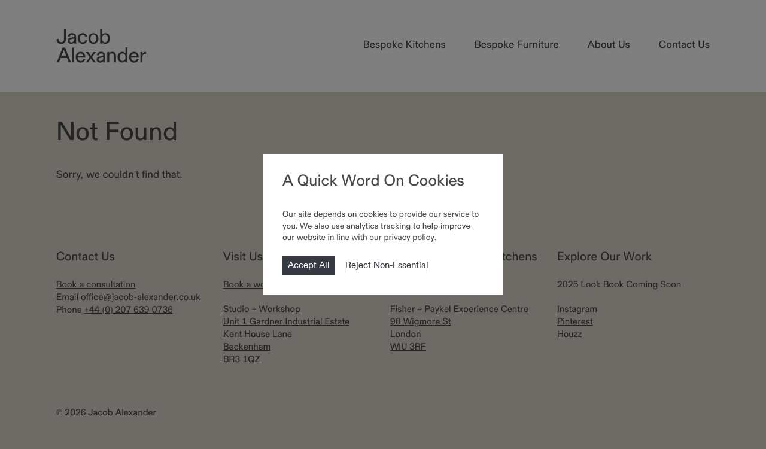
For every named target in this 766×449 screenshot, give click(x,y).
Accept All (309, 266)
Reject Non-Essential (386, 266)
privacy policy (409, 238)
